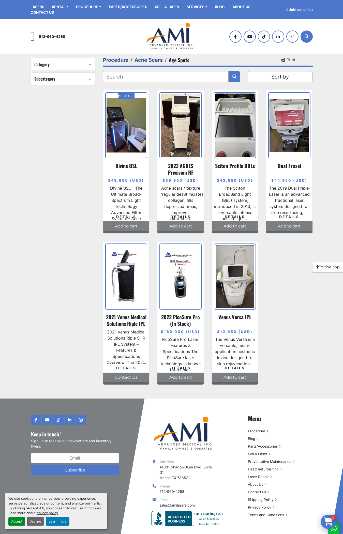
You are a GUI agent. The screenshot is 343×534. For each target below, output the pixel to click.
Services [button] (195, 7)
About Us (241, 7)
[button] (88, 6)
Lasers (37, 7)
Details (126, 217)
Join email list (301, 9)
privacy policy (47, 513)
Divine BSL (126, 166)
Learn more (58, 521)
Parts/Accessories (128, 7)
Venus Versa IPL (234, 317)
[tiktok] (264, 36)
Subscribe (75, 470)
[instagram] (292, 36)
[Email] (75, 458)
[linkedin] (278, 36)
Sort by (280, 77)
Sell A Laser (167, 7)
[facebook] (235, 36)
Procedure (87, 7)
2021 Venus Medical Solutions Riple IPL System (126, 323)
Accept (16, 521)
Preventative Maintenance (269, 461)
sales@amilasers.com (177, 505)
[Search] (307, 36)
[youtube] (250, 36)
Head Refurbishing (263, 469)
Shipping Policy (261, 499)
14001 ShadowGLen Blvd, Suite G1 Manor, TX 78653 (186, 472)
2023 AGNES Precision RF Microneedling (180, 172)
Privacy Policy (259, 507)
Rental (59, 7)
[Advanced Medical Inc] (185, 433)
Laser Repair (258, 477)
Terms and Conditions (266, 515)
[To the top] (327, 267)
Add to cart (126, 226)
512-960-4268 (52, 36)
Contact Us (42, 12)
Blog (220, 7)
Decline (35, 521)
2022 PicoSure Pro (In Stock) (180, 320)
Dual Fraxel (289, 166)
